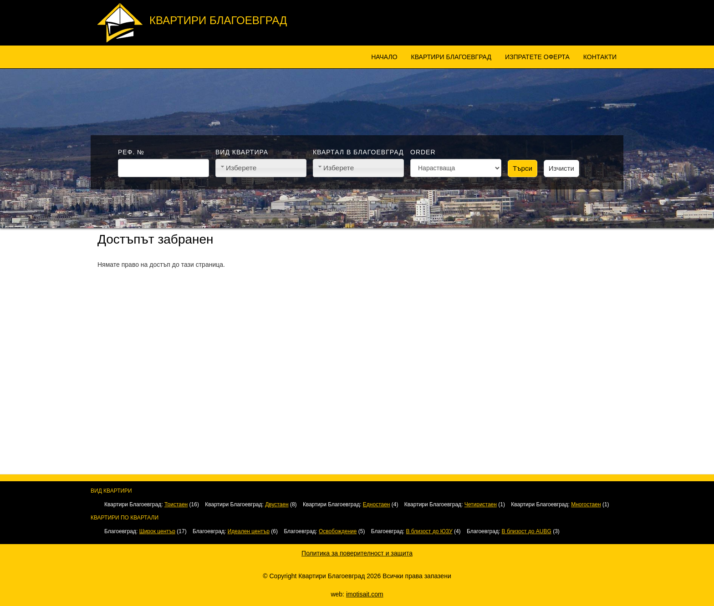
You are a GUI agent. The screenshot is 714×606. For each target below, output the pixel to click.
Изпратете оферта (537, 57)
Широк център (157, 531)
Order (423, 152)
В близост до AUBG (526, 531)
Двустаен (276, 504)
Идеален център (249, 531)
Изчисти (561, 168)
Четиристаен (480, 504)
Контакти (600, 57)
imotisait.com (364, 594)
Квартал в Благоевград (358, 152)
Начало (384, 57)
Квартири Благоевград (218, 20)
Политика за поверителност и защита (357, 553)
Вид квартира (241, 152)
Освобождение (338, 531)
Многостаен (586, 504)
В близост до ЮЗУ (429, 531)
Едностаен (376, 504)
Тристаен (176, 504)
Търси (522, 168)
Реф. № (131, 152)
